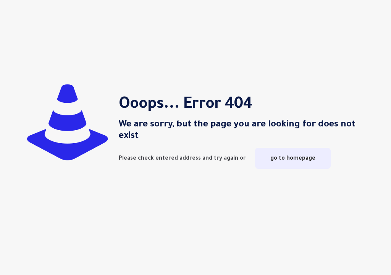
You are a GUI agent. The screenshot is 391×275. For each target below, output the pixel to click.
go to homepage (292, 158)
